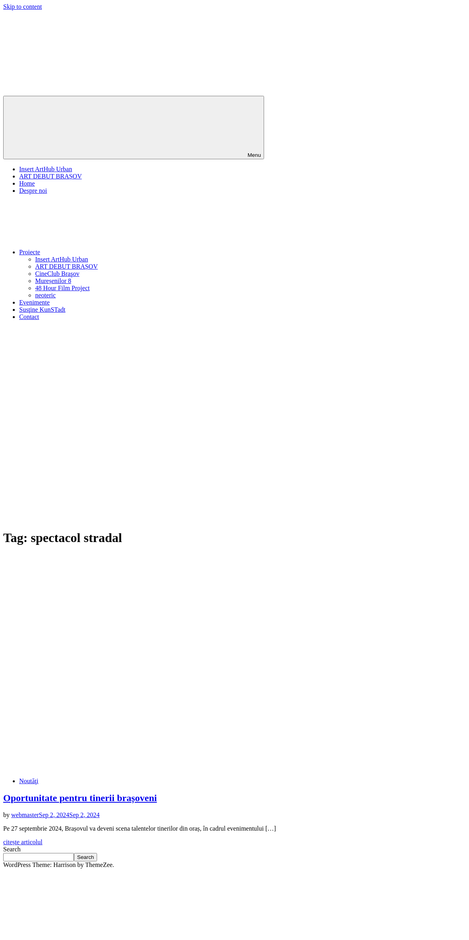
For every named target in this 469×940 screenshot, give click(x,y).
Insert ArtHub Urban (45, 169)
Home (27, 183)
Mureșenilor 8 (53, 280)
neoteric (45, 295)
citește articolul (22, 842)
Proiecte (89, 252)
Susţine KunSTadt (42, 309)
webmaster (25, 814)
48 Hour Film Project (62, 288)
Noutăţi (28, 781)
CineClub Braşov (57, 273)
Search (12, 849)
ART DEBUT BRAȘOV (50, 176)
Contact (29, 316)
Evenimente (34, 302)
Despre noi (33, 190)
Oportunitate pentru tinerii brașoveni (80, 798)
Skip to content (22, 6)
